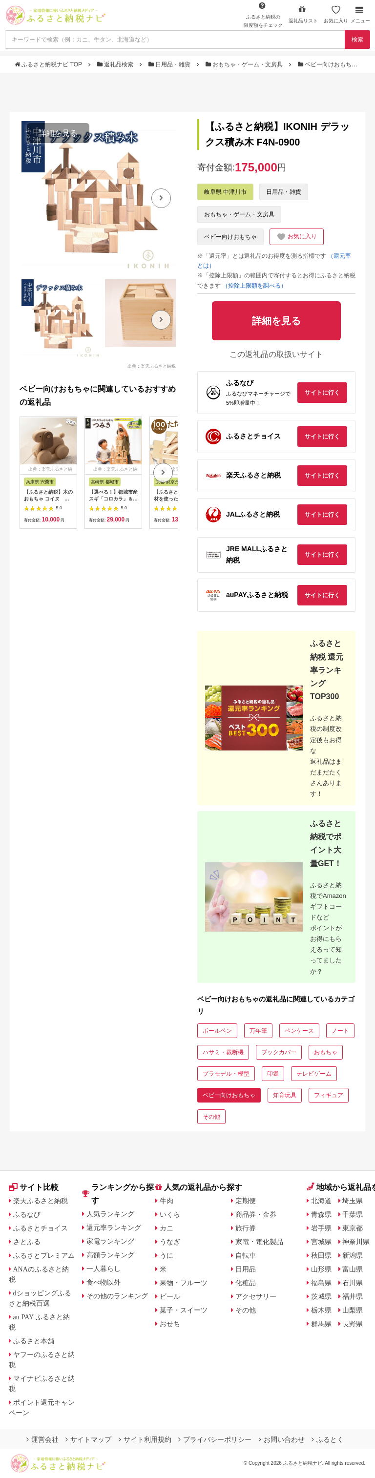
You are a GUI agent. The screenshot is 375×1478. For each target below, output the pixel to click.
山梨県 (352, 1310)
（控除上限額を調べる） (254, 285)
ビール (170, 1296)
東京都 (352, 1228)
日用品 (245, 1269)
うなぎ (170, 1241)
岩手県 (321, 1228)
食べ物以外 (103, 1282)
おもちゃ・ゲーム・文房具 (245, 64)
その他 (211, 1116)
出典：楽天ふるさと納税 (151, 365)
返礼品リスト (303, 14)
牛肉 (166, 1200)
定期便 (245, 1200)
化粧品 (245, 1282)
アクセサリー (255, 1296)
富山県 (352, 1269)
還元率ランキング (113, 1227)
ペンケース (299, 1030)
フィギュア (328, 1095)
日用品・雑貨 (170, 64)
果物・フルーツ (184, 1282)
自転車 (245, 1255)
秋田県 (321, 1255)
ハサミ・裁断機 (223, 1052)
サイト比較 (34, 1187)
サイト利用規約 (145, 1439)
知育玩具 (284, 1095)
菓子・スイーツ (184, 1310)
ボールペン (217, 1030)
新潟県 (352, 1255)
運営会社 (42, 1439)
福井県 (352, 1296)
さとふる (27, 1241)
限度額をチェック (263, 14)
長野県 (352, 1323)
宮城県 (321, 1241)
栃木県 (321, 1310)
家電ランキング (110, 1241)
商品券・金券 (255, 1214)
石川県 (352, 1282)
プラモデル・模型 (226, 1073)
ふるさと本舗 (33, 1340)
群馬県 (321, 1323)
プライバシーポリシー (214, 1439)
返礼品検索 (116, 64)
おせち (170, 1323)
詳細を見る (58, 133)
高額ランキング (110, 1254)
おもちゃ (325, 1052)
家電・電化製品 (259, 1241)
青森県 (321, 1214)
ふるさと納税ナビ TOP (49, 64)
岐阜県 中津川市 (225, 191)
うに (166, 1255)
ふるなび (27, 1214)
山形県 (321, 1269)
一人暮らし (103, 1268)
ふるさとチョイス (40, 1228)
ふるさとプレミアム (44, 1255)
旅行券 (245, 1228)
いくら (170, 1214)
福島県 (321, 1282)
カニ (166, 1228)
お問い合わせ (282, 1439)
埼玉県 (352, 1200)
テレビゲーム (314, 1073)
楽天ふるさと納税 (40, 1200)
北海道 (321, 1200)
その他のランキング (117, 1295)
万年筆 (258, 1030)
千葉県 (352, 1214)
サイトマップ (88, 1439)
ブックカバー (278, 1052)
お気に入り (336, 14)
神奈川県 (356, 1241)
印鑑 (273, 1073)
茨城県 (321, 1296)
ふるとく (328, 1439)
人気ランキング (110, 1213)
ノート (340, 1030)
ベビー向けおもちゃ (328, 64)
